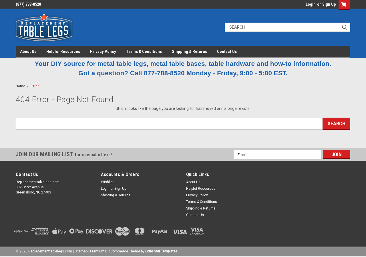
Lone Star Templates (161, 251)
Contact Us (227, 51)
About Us (28, 51)
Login (311, 4)
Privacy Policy (103, 51)
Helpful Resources (63, 51)
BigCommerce (116, 251)
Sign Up (329, 4)
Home (20, 86)
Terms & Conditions (144, 51)
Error (35, 86)
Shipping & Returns (189, 51)
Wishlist (107, 182)
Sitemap (81, 251)
